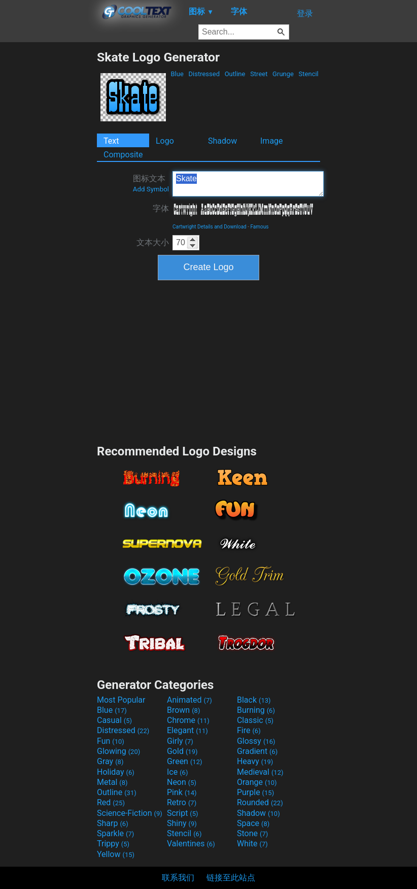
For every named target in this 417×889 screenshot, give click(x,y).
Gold (182, 751)
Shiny (182, 823)
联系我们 (178, 877)
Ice (177, 772)
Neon (181, 782)
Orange (257, 782)
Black (254, 700)
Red (111, 802)
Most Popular (121, 700)
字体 (161, 208)
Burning (256, 710)
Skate (248, 183)
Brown (183, 710)
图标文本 (151, 183)
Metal (112, 782)
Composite (123, 154)
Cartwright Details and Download (209, 226)
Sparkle (115, 833)
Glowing (118, 751)
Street (259, 74)
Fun (110, 741)
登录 (305, 13)
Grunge (283, 74)
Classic (255, 720)
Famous (259, 226)
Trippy (113, 843)
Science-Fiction (129, 813)
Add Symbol (151, 189)
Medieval (260, 772)
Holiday (115, 772)
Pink (182, 792)
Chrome (188, 720)
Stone (252, 833)
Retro (181, 802)
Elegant (187, 730)
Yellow (115, 854)
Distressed (204, 74)
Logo (165, 141)
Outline (235, 74)
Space (253, 823)
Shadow (222, 141)
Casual (114, 720)
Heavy (255, 761)
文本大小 (152, 242)
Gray (110, 761)
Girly (180, 741)
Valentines (191, 843)
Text (111, 141)
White (252, 843)
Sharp (112, 823)
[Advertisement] (48, 202)
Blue (177, 74)
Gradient (257, 751)
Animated (189, 700)
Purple (255, 792)
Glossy (256, 741)
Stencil (308, 74)
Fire (249, 730)
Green (184, 761)
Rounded (260, 802)
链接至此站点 (230, 877)
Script (182, 813)
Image (271, 141)
